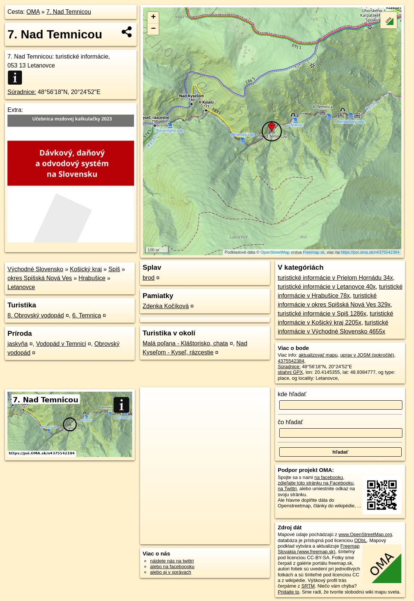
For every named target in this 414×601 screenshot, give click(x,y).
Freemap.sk (313, 252)
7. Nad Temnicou (68, 12)
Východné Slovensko (35, 269)
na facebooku (328, 477)
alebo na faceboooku (172, 566)
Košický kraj (86, 269)
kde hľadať (292, 394)
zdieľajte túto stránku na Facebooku (316, 483)
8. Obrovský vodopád (35, 315)
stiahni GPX (290, 372)
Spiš (114, 269)
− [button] (153, 29)
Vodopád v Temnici (61, 344)
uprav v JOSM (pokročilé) (367, 355)
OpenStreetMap (275, 252)
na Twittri (287, 488)
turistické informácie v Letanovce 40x (327, 287)
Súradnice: (21, 92)
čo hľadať (290, 422)
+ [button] (153, 17)
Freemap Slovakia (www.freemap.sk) (318, 548)
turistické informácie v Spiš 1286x (322, 313)
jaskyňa (17, 344)
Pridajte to (288, 592)
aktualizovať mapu (318, 355)
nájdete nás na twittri (172, 561)
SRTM (308, 586)
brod (149, 278)
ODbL (360, 540)
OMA (33, 12)
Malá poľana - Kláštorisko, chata (185, 343)
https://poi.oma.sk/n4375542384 (370, 252)
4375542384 (291, 361)
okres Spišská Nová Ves (39, 278)
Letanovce (21, 287)
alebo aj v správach (170, 572)
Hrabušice (91, 278)
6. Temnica (86, 315)
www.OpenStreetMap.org (365, 534)
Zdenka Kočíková (166, 306)
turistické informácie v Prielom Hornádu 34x (335, 278)
